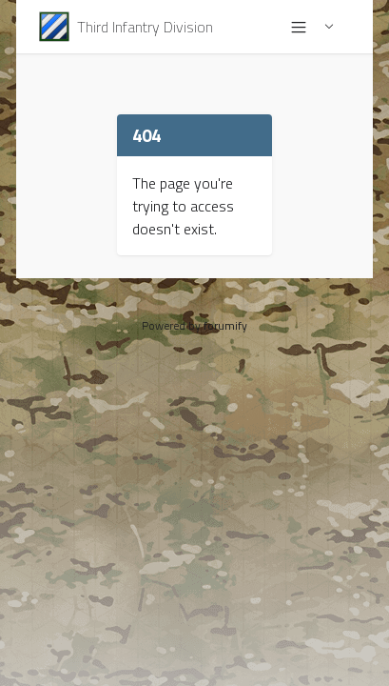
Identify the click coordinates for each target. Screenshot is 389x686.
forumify (225, 325)
